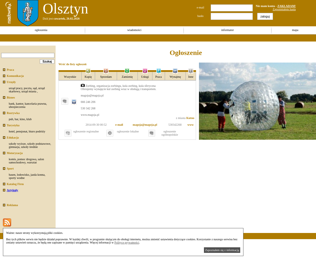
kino (22, 119)
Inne (190, 76)
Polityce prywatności (126, 242)
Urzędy (11, 82)
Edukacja (13, 137)
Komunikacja (15, 75)
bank (11, 103)
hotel (12, 131)
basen (12, 174)
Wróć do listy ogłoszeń (73, 64)
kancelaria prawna (35, 103)
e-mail (119, 124)
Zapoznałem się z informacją (222, 250)
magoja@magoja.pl (145, 124)
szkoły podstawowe (38, 143)
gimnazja (14, 147)
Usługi (145, 76)
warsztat (32, 162)
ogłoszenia (41, 30)
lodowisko (23, 174)
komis (12, 159)
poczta (27, 88)
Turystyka (13, 125)
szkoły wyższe (17, 143)
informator (227, 30)
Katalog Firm (15, 184)
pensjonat (21, 131)
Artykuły (12, 190)
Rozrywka (13, 113)
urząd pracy (15, 88)
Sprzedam (106, 76)
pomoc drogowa (26, 159)
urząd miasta (28, 91)
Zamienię (127, 76)
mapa (295, 30)
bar (16, 119)
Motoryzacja (15, 153)
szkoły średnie (29, 147)
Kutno (190, 118)
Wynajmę (175, 76)
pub (11, 119)
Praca (10, 69)
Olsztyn (65, 8)
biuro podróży (37, 131)
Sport (10, 168)
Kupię (88, 76)
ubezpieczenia (17, 106)
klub (29, 119)
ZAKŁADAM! (286, 6)
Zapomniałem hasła (284, 9)
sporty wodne (17, 177)
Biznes (11, 97)
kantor (19, 103)
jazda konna (37, 174)
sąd (35, 88)
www (190, 124)
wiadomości (134, 30)
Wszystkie (70, 76)
